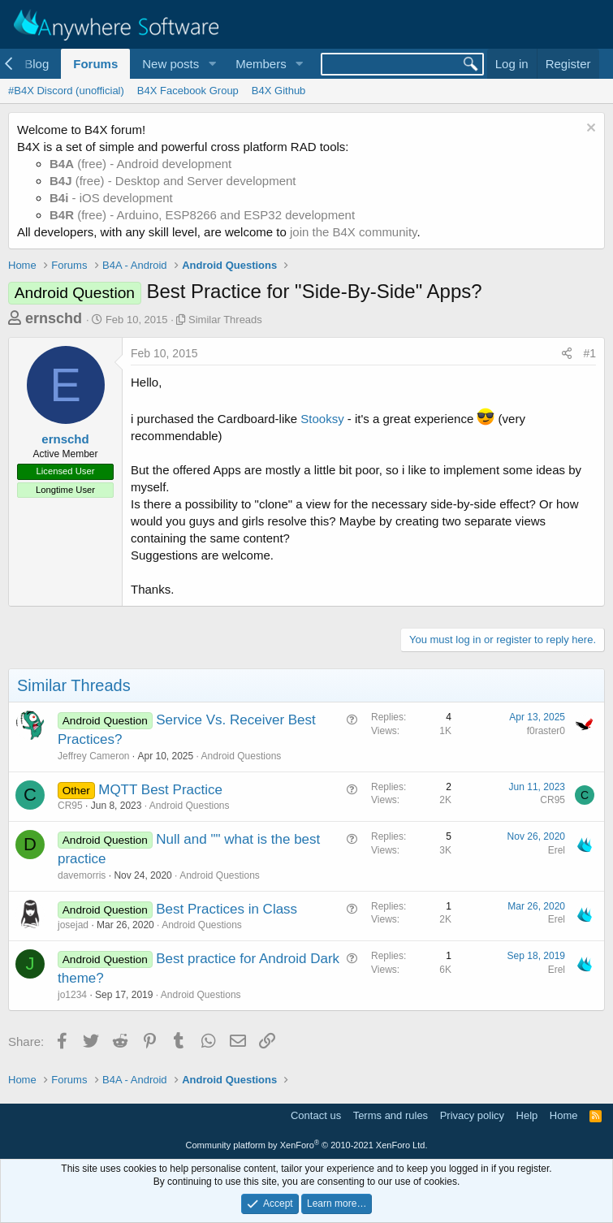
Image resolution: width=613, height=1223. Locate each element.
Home (564, 1115)
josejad (73, 925)
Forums (95, 64)
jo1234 (72, 994)
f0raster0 (546, 731)
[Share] (566, 354)
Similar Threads (225, 319)
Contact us (316, 1115)
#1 (589, 353)
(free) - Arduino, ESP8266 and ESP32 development (202, 215)
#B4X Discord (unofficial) (66, 90)
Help (527, 1115)
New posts (170, 64)
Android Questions (241, 756)
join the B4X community (353, 232)
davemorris (82, 875)
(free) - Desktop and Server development (173, 181)
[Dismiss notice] (589, 129)
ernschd (53, 318)
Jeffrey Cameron (93, 756)
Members (261, 64)
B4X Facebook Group (188, 90)
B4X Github (279, 90)
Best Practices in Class (226, 909)
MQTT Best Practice (160, 789)
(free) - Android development (140, 164)
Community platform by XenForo (307, 1145)
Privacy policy (472, 1115)
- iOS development (111, 198)
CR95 (70, 805)
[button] (212, 64)
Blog (36, 64)
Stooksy (321, 419)
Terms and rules (390, 1115)
